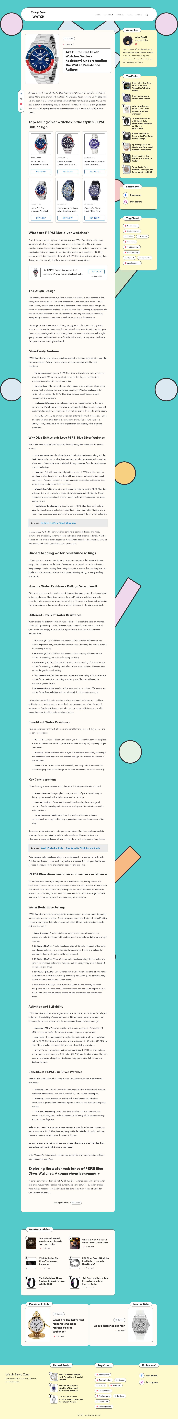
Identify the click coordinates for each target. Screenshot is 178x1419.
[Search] (147, 14)
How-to (139, 15)
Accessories (131, 226)
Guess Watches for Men (113, 1330)
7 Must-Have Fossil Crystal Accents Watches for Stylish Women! (71, 1399)
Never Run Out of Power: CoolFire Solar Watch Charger (142, 136)
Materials (130, 242)
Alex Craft (141, 37)
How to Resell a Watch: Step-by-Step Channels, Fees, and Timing (53, 1242)
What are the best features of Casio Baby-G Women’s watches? (140, 110)
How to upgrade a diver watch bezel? (141, 97)
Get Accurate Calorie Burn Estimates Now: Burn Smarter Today (97, 1283)
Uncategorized (132, 263)
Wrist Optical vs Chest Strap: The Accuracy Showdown (52, 1262)
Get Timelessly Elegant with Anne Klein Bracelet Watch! (71, 1376)
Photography (131, 252)
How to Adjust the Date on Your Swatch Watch (142, 158)
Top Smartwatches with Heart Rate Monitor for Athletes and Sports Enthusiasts (142, 123)
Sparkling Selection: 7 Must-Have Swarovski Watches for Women (142, 147)
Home (97, 15)
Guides (130, 15)
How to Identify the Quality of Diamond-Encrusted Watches (68, 1388)
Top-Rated (108, 15)
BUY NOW (41, 171)
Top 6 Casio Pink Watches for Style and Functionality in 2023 (142, 169)
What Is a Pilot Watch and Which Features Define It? (97, 1241)
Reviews (119, 15)
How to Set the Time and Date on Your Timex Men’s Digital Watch (141, 87)
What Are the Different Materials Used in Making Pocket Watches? (66, 1329)
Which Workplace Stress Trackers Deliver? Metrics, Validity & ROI (51, 1284)
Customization (132, 231)
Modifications (132, 247)
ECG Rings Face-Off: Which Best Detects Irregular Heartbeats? (96, 1263)
